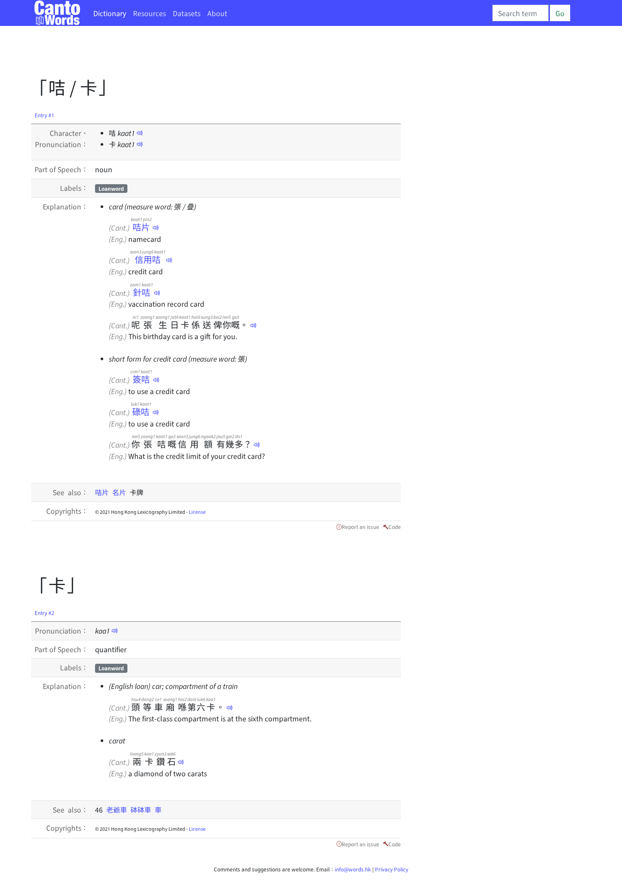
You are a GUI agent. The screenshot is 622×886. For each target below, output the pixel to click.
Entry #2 (44, 612)
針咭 (141, 292)
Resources (149, 13)
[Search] (520, 13)
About (217, 13)
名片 (121, 492)
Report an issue (360, 526)
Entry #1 (44, 114)
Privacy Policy (391, 869)
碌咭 (141, 411)
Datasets (186, 13)
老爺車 (118, 809)
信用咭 (148, 259)
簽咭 (141, 379)
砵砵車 (142, 809)
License (197, 511)
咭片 (141, 227)
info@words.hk (353, 869)
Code (394, 526)
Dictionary (109, 13)
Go (560, 13)
